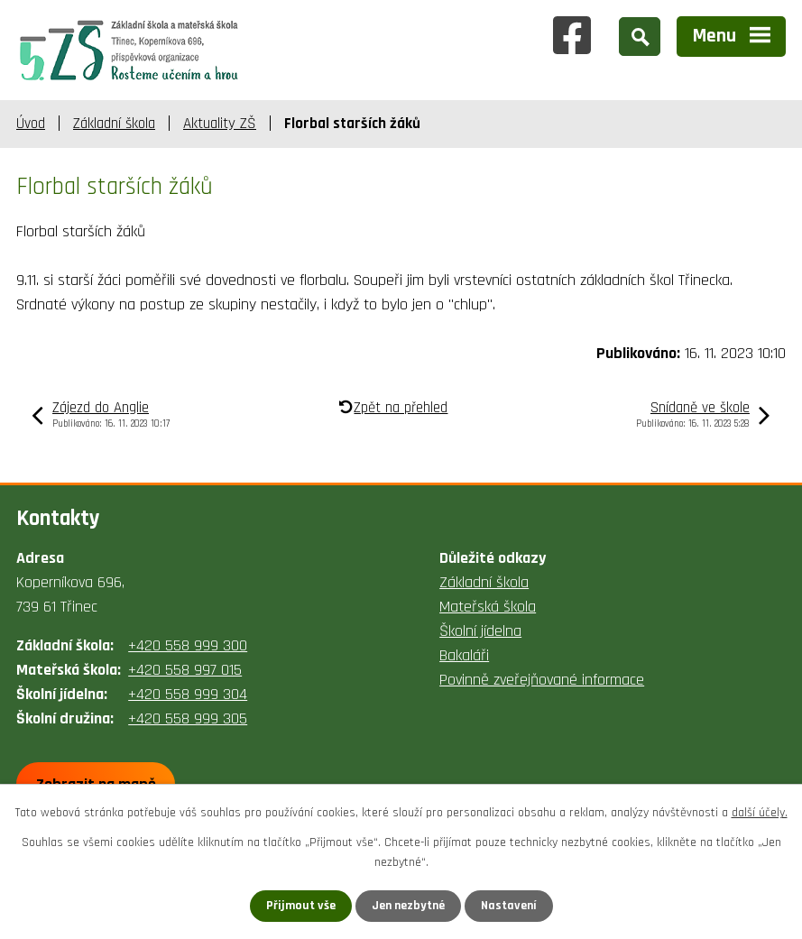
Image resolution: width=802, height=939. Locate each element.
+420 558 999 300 (187, 645)
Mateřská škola (487, 606)
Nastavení (509, 906)
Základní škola (114, 123)
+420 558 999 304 (187, 694)
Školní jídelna (480, 631)
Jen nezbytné (408, 906)
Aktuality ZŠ (219, 123)
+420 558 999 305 (187, 718)
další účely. (760, 813)
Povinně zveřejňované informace (541, 679)
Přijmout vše (301, 906)
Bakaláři (464, 655)
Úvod (30, 123)
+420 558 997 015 (185, 669)
